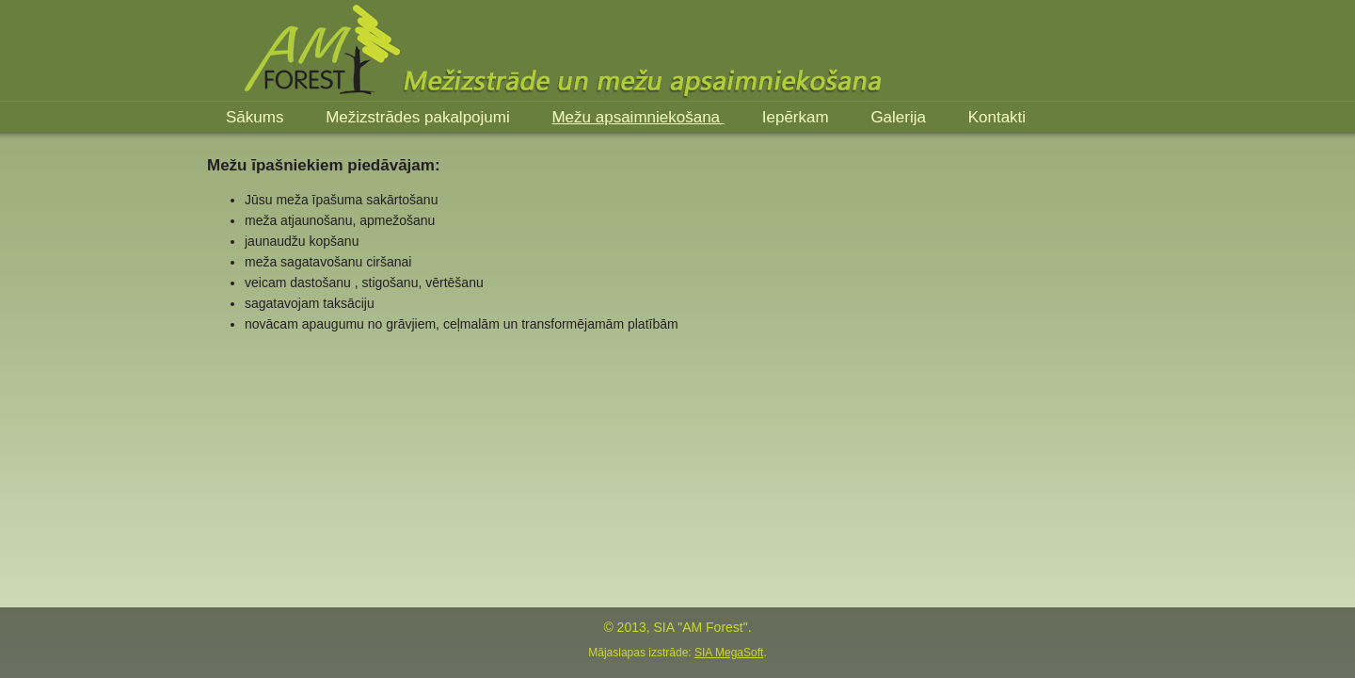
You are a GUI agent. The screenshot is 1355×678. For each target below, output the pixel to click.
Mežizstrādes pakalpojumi (420, 117)
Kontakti (997, 117)
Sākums (257, 117)
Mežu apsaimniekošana (637, 117)
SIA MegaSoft (728, 652)
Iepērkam (798, 117)
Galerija (900, 117)
